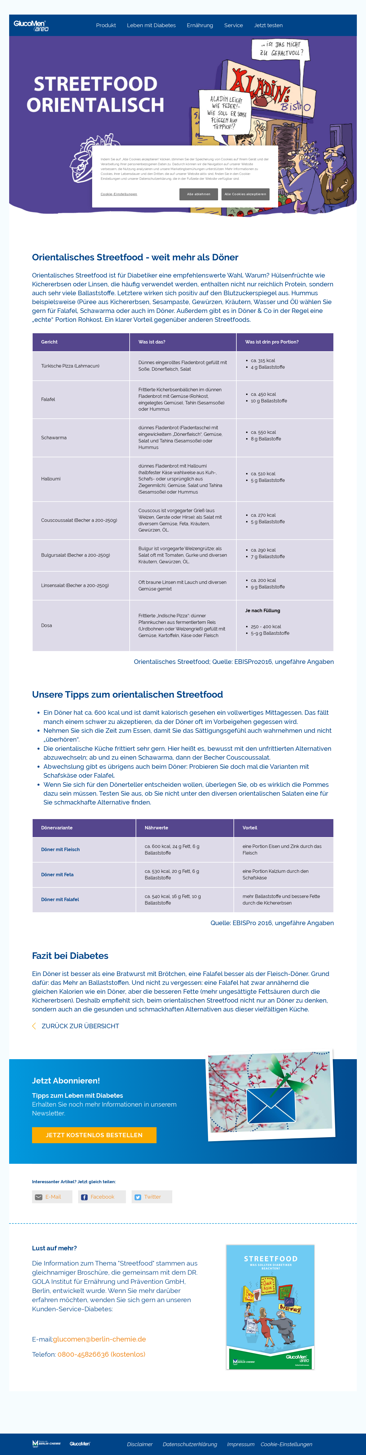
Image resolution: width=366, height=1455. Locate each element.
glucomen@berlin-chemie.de (99, 1339)
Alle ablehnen (198, 194)
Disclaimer (140, 1444)
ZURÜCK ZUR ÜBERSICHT (75, 1026)
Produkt (106, 25)
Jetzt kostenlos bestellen (94, 1135)
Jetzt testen (268, 25)
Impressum (241, 1444)
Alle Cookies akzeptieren (245, 194)
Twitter (147, 1197)
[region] (185, 176)
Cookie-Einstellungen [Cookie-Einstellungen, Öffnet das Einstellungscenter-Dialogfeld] (119, 194)
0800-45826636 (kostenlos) (101, 1354)
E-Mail (48, 1197)
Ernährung (200, 25)
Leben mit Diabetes (151, 25)
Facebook (97, 1197)
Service (233, 25)
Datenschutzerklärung (190, 1444)
